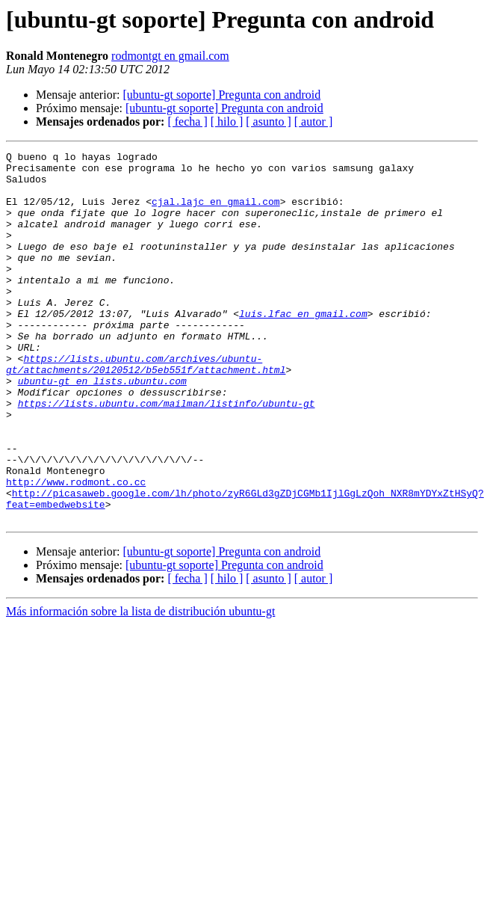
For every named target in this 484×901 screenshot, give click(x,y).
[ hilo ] (227, 121)
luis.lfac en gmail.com (303, 347)
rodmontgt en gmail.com (170, 55)
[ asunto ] (268, 121)
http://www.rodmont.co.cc (76, 549)
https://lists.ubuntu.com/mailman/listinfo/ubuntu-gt (166, 454)
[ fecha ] (187, 121)
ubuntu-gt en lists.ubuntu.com (102, 427)
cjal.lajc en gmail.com (216, 212)
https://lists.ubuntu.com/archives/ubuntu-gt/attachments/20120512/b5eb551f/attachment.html (145, 407)
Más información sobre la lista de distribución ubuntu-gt (140, 685)
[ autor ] (313, 121)
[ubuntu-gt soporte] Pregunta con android (221, 94)
